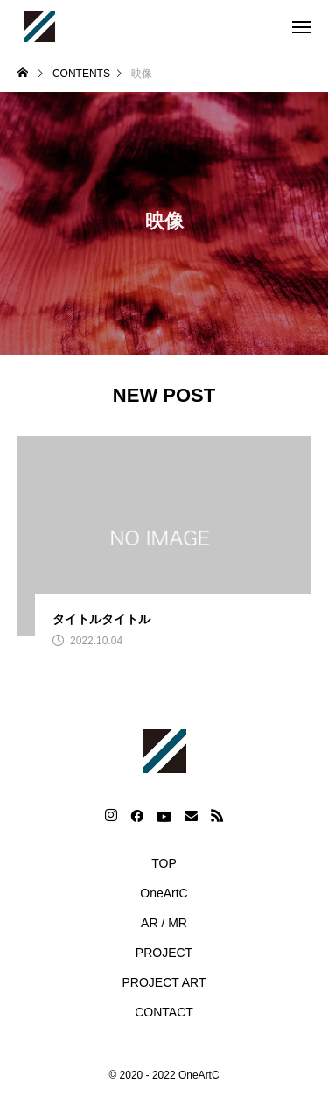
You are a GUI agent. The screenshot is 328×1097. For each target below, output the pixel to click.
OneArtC (163, 893)
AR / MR (164, 923)
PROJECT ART (164, 982)
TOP (164, 863)
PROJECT (164, 952)
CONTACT (164, 1012)
